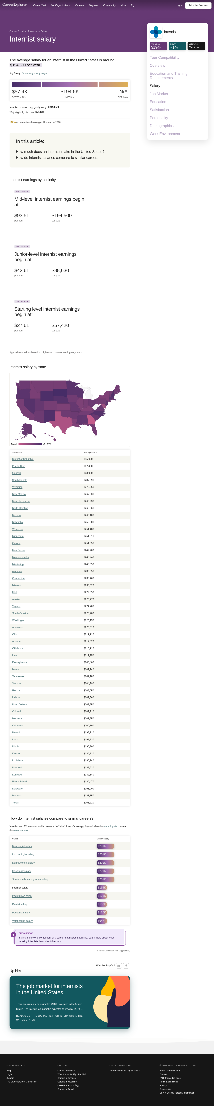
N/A (123, 94)
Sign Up (10, 1078)
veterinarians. (21, 830)
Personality (159, 118)
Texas (15, 802)
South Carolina (20, 613)
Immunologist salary (23, 854)
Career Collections (66, 1070)
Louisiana (17, 760)
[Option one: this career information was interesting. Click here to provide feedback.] (119, 965)
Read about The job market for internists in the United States (49, 1018)
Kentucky (17, 774)
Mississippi (18, 564)
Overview (157, 65)
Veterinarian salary (22, 921)
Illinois (15, 746)
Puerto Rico (18, 466)
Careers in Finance (67, 1078)
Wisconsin (18, 529)
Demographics (162, 126)
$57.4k (20, 94)
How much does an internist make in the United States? (60, 151)
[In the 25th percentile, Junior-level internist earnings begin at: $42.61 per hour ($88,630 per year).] (70, 264)
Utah (15, 592)
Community (109, 5)
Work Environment (165, 134)
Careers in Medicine (67, 1081)
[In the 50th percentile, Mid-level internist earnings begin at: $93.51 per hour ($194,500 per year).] (70, 209)
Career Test (39, 5)
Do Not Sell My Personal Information (177, 1093)
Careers (79, 5)
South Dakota (19, 480)
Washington (18, 620)
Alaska (16, 599)
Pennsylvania (19, 662)
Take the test (198, 5)
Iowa (15, 655)
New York (17, 767)
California (17, 725)
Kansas (16, 753)
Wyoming (17, 487)
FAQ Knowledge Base (170, 1078)
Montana (17, 718)
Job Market (159, 94)
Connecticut (18, 578)
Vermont (17, 683)
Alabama (17, 571)
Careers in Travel (66, 1089)
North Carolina (20, 508)
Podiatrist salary (21, 912)
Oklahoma (18, 648)
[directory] (70, 150)
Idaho (15, 739)
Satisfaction (159, 110)
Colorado (17, 711)
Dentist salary (19, 904)
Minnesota (18, 536)
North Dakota (19, 704)
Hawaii (16, 732)
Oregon (16, 543)
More (123, 5)
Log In (179, 5)
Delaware (17, 788)
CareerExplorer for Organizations (124, 1070)
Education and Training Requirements (169, 75)
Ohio (15, 634)
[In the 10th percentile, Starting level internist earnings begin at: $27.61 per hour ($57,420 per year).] (70, 319)
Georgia (16, 473)
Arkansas (17, 627)
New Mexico (19, 494)
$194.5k (70, 94)
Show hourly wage (34, 73)
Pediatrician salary (22, 896)
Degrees (93, 5)
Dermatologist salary (23, 862)
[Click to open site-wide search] (132, 5)
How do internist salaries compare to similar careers (57, 157)
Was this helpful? (105, 965)
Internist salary (33, 39)
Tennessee (18, 676)
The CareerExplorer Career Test (21, 1081)
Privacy (163, 1085)
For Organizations (60, 5)
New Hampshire (21, 501)
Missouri (17, 585)
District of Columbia (23, 459)
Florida (16, 690)
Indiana (16, 697)
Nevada (16, 515)
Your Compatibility (165, 57)
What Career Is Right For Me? (72, 1074)
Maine (15, 669)
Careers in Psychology (68, 1085)
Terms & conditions (169, 1081)
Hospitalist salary (21, 871)
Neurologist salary (22, 846)
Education (158, 102)
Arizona (16, 641)
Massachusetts (20, 557)
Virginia (16, 606)
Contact (163, 1074)
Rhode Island (19, 781)
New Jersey (18, 550)
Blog (8, 1070)
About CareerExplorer (170, 1070)
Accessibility (165, 1089)
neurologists (110, 826)
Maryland (17, 795)
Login (9, 1074)
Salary (155, 86)
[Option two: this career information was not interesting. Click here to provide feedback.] (126, 965)
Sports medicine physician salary (30, 879)
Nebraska (17, 522)
